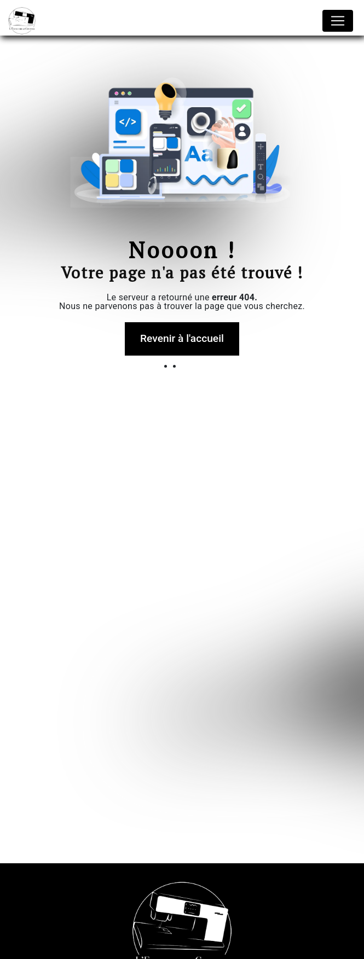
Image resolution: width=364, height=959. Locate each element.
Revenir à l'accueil (182, 338)
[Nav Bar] (337, 21)
